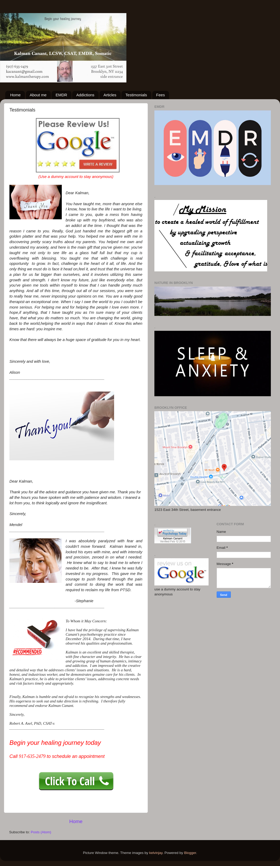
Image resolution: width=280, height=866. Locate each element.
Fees (160, 95)
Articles (109, 95)
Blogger (190, 853)
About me (38, 95)
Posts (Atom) (41, 832)
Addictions (85, 95)
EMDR (61, 95)
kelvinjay (156, 853)
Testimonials (136, 95)
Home (15, 95)
